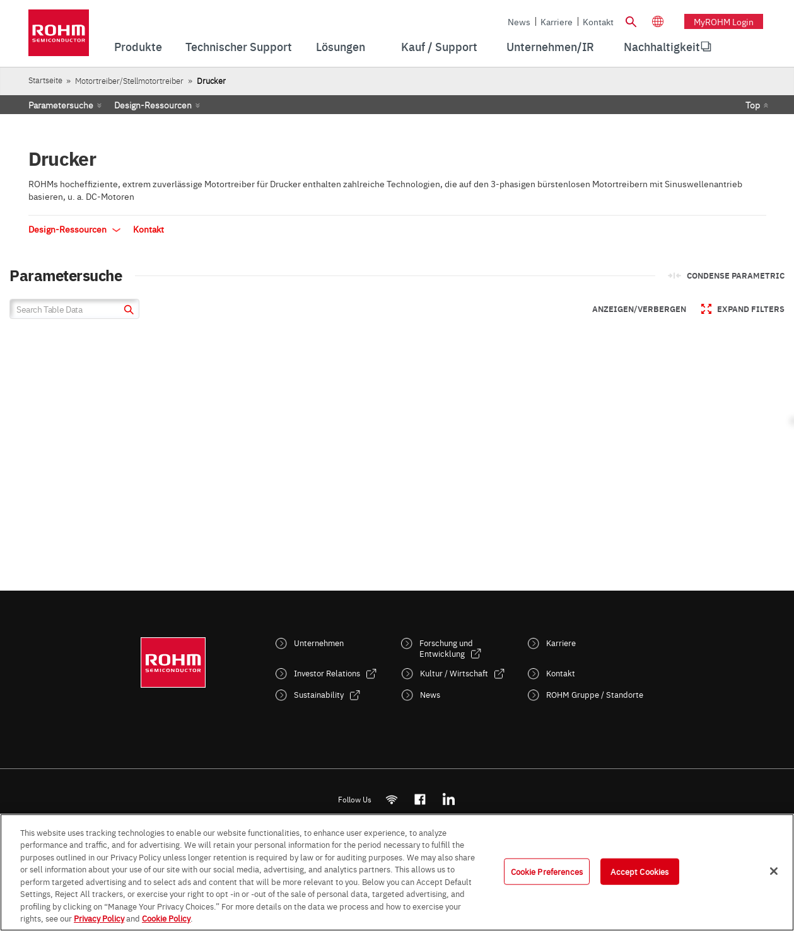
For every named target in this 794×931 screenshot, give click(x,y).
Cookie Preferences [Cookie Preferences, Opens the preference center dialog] (547, 871)
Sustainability (319, 694)
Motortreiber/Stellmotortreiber (129, 80)
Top (752, 104)
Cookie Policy (166, 917)
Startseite (45, 79)
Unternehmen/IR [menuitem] (550, 46)
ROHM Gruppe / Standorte (594, 694)
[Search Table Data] (74, 309)
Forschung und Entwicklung (446, 648)
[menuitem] (662, 47)
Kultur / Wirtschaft (454, 673)
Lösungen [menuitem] (340, 46)
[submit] (127, 311)
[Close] (774, 871)
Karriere (556, 21)
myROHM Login (724, 21)
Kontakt (598, 21)
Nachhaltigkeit (662, 46)
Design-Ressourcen (153, 104)
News (519, 21)
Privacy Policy (99, 917)
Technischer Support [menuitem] (238, 46)
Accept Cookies (639, 871)
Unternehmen (319, 642)
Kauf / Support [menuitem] (439, 46)
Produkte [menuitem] (138, 46)
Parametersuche (60, 104)
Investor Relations (327, 673)
